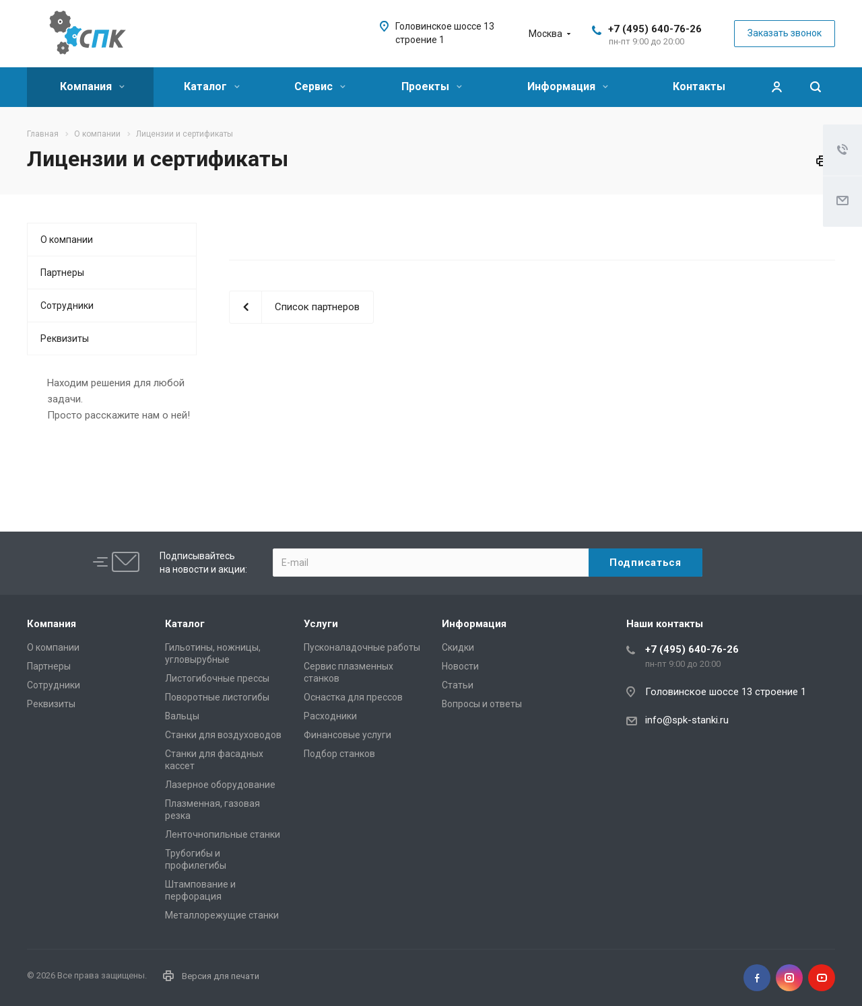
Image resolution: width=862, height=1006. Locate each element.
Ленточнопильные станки (222, 834)
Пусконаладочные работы (362, 647)
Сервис (319, 86)
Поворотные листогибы (217, 697)
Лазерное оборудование (220, 784)
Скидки (458, 647)
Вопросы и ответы (482, 703)
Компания (92, 86)
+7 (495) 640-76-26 (655, 29)
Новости (460, 666)
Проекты (431, 86)
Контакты (699, 86)
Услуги (321, 624)
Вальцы (182, 716)
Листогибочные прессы (217, 678)
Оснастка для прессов (353, 697)
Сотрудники (67, 305)
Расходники (330, 716)
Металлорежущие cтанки (222, 915)
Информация (567, 86)
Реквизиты (64, 338)
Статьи (457, 685)
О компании (66, 239)
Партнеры (62, 272)
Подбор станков (339, 753)
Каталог (212, 86)
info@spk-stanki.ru (687, 720)
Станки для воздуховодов (223, 734)
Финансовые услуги (347, 734)
